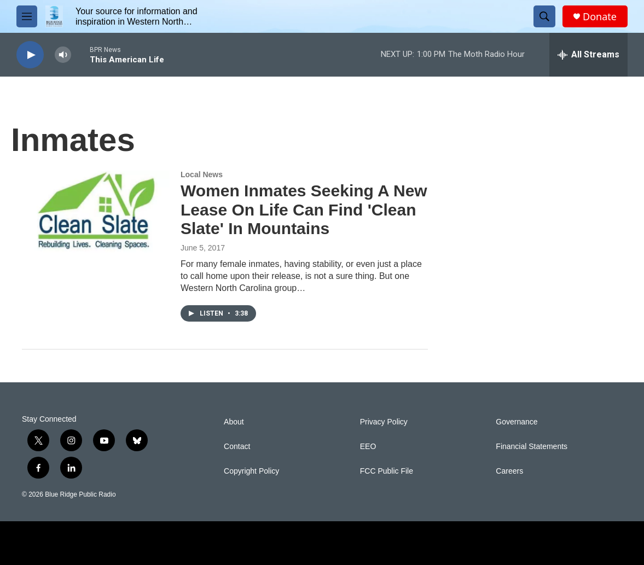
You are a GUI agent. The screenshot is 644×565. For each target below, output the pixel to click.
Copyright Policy (251, 471)
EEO (368, 446)
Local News (202, 174)
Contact (237, 446)
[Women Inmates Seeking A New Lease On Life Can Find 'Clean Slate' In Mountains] (96, 212)
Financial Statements (531, 446)
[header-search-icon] (544, 16)
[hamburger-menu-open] (26, 16)
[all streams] (588, 55)
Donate (600, 16)
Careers (509, 471)
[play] (30, 55)
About (234, 422)
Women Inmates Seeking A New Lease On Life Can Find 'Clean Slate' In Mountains (304, 210)
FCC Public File (386, 471)
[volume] (63, 55)
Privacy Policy (384, 422)
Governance (516, 422)
